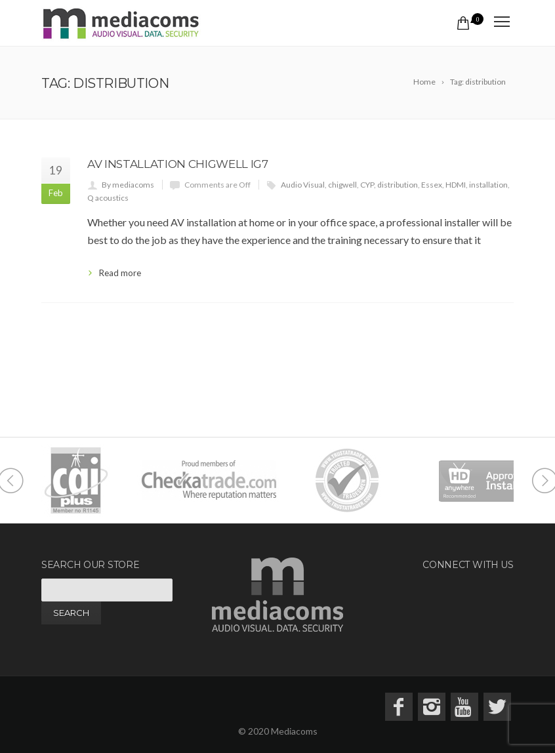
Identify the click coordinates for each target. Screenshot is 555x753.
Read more (120, 273)
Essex (431, 185)
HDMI (455, 185)
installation (488, 185)
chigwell (342, 185)
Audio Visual (303, 185)
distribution (397, 185)
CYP (367, 185)
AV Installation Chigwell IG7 (177, 164)
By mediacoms (128, 185)
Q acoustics (108, 198)
